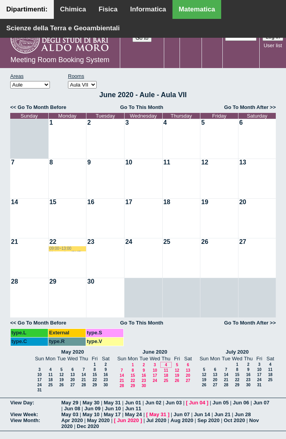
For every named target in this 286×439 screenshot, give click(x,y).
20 (242, 202)
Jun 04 (197, 403)
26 (204, 241)
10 (128, 162)
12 (204, 162)
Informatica (148, 9)
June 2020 (155, 352)
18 (166, 202)
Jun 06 (241, 403)
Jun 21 (222, 414)
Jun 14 (202, 414)
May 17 (112, 414)
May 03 (69, 414)
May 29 (69, 403)
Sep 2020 (209, 420)
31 (39, 390)
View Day (21, 403)
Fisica (108, 9)
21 (14, 241)
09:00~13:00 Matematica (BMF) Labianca (66, 248)
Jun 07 (261, 403)
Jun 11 (133, 408)
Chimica (73, 9)
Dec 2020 (88, 426)
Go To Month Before (42, 107)
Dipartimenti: (27, 9)
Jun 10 (113, 408)
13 (242, 162)
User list (273, 45)
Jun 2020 (128, 420)
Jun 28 (243, 414)
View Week (23, 414)
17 (128, 202)
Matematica (197, 9)
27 (242, 241)
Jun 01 (133, 403)
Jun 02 (153, 403)
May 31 (112, 403)
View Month (24, 420)
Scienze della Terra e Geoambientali (63, 28)
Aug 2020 (181, 420)
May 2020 (72, 352)
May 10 (90, 414)
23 (90, 241)
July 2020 (237, 352)
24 (128, 241)
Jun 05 (221, 403)
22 (53, 241)
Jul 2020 (156, 420)
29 (53, 281)
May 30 (90, 403)
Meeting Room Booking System (59, 60)
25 (166, 241)
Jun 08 (72, 408)
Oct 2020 (234, 420)
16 (90, 202)
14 (14, 202)
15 (53, 202)
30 (90, 281)
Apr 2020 (72, 420)
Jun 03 (174, 403)
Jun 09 (92, 408)
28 (14, 281)
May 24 (133, 414)
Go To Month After (246, 107)
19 (204, 202)
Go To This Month (141, 107)
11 (166, 162)
